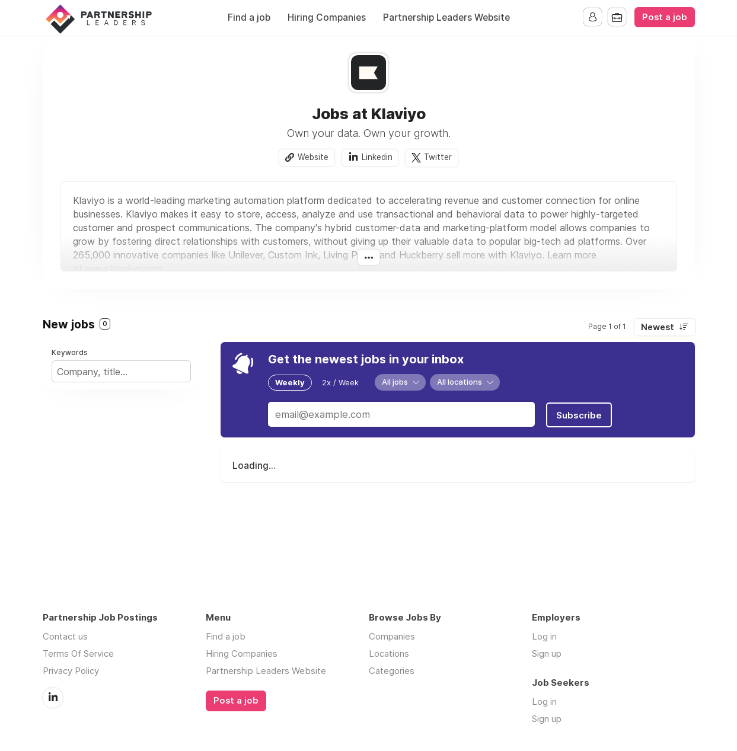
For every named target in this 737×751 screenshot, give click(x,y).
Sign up (546, 653)
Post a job (664, 17)
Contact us (65, 636)
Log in (544, 636)
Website (313, 157)
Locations (389, 653)
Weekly (290, 382)
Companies (392, 636)
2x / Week (340, 382)
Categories (391, 670)
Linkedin (377, 157)
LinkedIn (53, 697)
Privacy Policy (71, 670)
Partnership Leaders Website (446, 17)
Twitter (438, 157)
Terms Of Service (78, 653)
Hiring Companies (327, 17)
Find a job (249, 17)
